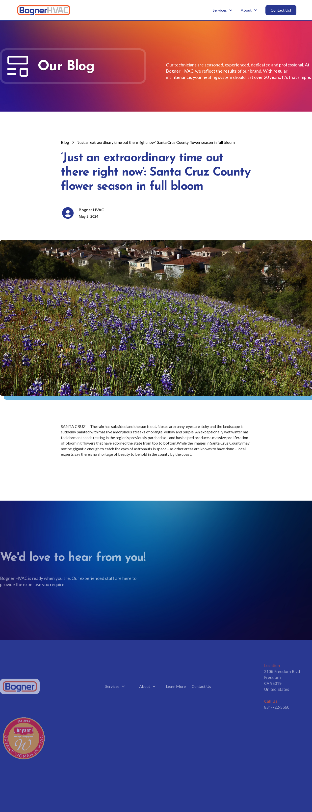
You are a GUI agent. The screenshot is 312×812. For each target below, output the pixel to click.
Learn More (176, 687)
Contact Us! (281, 10)
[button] (223, 10)
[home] (44, 10)
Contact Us (201, 687)
